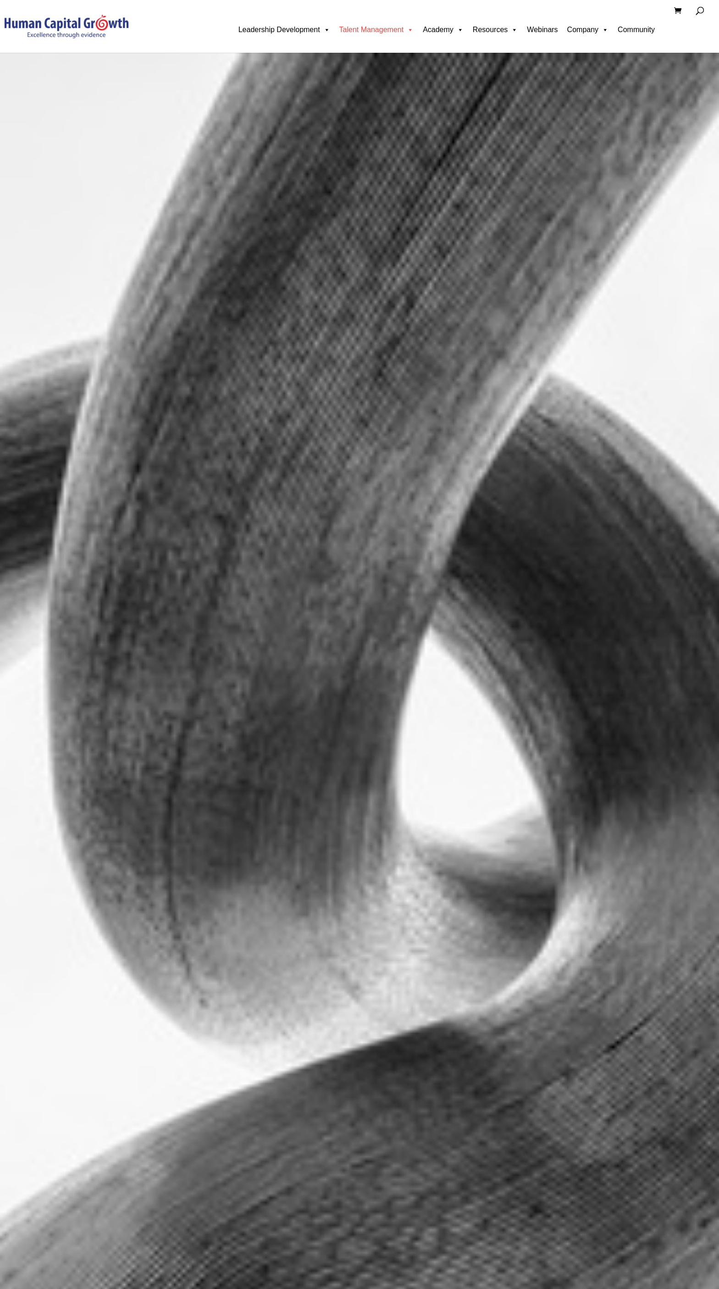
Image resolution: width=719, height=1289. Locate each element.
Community (636, 29)
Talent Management (376, 30)
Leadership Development (284, 30)
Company (587, 30)
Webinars (542, 29)
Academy (443, 30)
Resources (495, 30)
